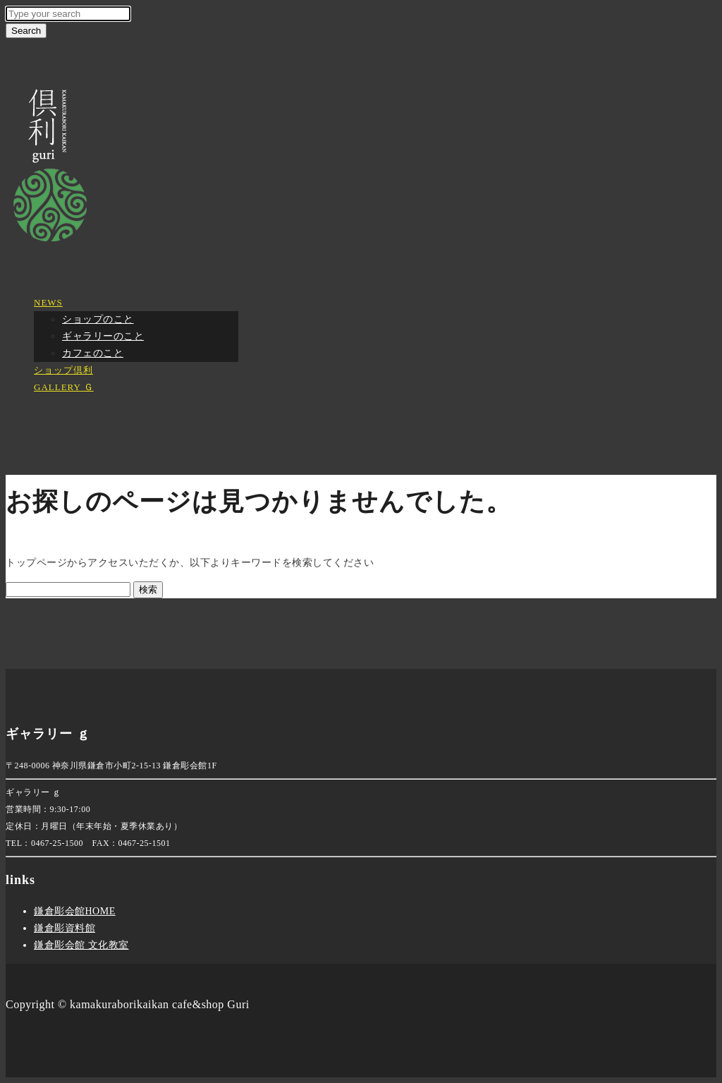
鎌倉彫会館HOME (75, 911)
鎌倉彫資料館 (64, 928)
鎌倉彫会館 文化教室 (81, 945)
